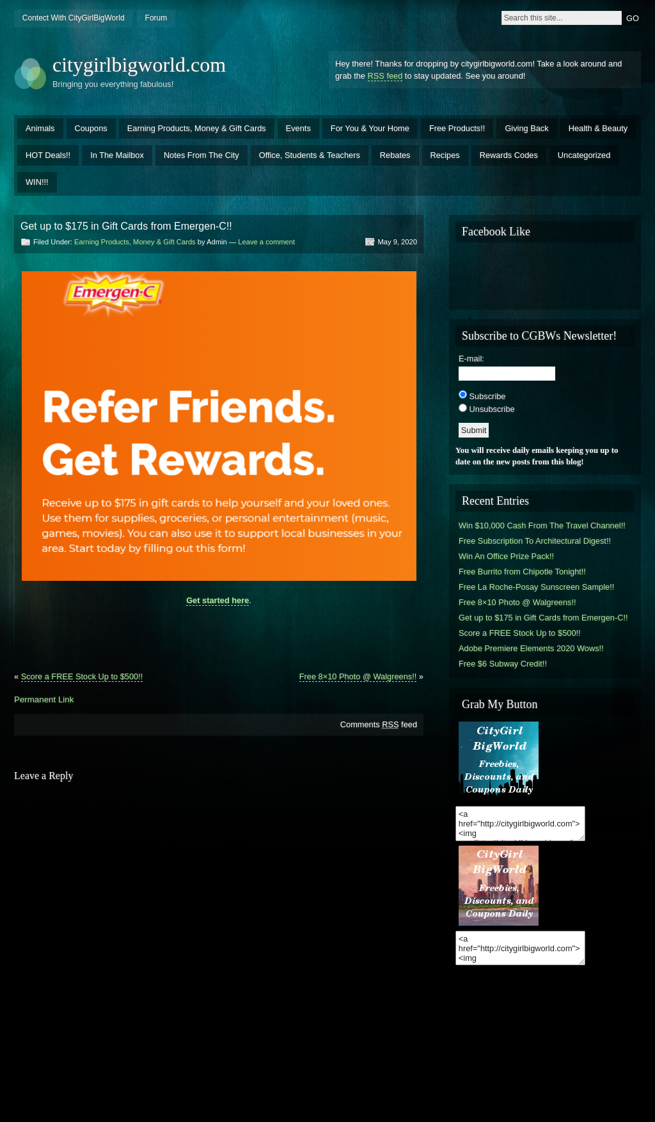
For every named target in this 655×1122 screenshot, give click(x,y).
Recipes (445, 155)
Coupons (91, 128)
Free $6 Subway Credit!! (503, 663)
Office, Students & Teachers (309, 155)
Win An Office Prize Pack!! (506, 556)
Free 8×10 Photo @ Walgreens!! (358, 676)
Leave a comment (266, 242)
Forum (156, 17)
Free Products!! (457, 128)
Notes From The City (201, 155)
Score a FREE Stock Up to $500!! (82, 676)
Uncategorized (584, 155)
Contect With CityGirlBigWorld (73, 17)
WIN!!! (37, 182)
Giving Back (526, 128)
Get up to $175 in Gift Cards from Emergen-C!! (543, 617)
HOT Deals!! (48, 155)
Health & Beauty (598, 128)
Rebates (395, 155)
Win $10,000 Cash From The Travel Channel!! (542, 525)
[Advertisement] (218, 633)
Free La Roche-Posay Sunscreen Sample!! (536, 587)
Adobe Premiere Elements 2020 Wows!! (531, 648)
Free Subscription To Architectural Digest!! (535, 541)
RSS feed (385, 76)
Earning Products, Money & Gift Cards (196, 128)
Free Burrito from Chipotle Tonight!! (522, 571)
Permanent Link (44, 699)
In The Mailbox (117, 155)
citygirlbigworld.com (139, 64)
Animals (40, 128)
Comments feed (378, 724)
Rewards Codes (509, 155)
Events (298, 128)
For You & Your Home (370, 128)
